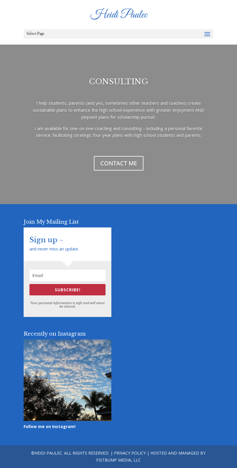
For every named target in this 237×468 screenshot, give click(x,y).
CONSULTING (118, 81)
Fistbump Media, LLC (118, 460)
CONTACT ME (118, 163)
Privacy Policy (130, 453)
